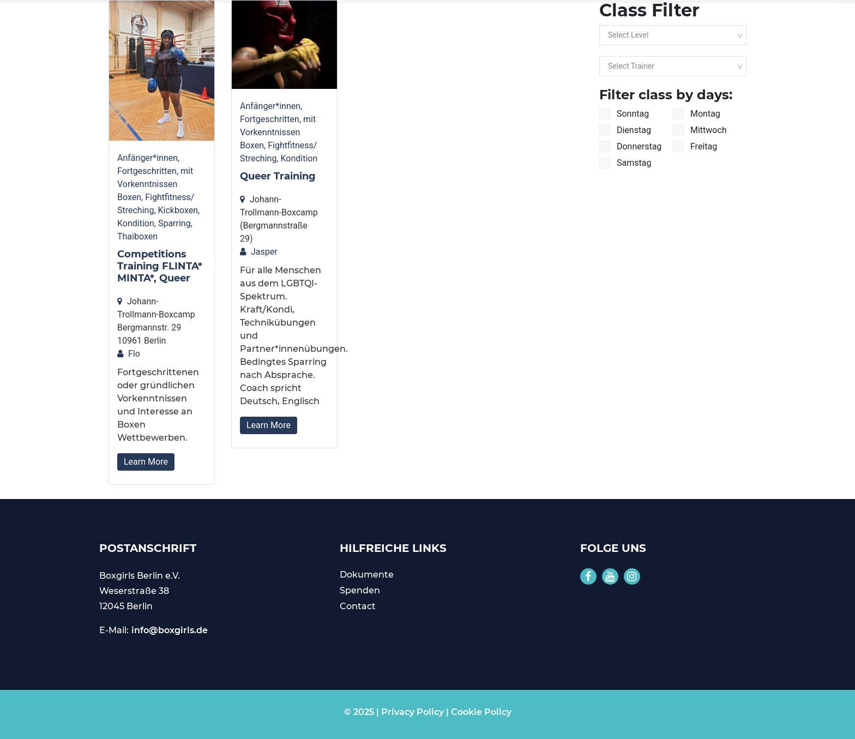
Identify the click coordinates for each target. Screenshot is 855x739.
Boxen (129, 197)
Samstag (625, 163)
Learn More (146, 461)
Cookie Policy (481, 712)
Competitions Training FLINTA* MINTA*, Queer (159, 266)
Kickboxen (178, 210)
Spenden (360, 590)
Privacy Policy (412, 712)
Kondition (135, 223)
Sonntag (624, 114)
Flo (134, 354)
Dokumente (367, 574)
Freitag (695, 146)
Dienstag (625, 130)
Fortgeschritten (147, 171)
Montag (696, 114)
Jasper (264, 252)
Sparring (174, 223)
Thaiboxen (137, 236)
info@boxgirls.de (169, 630)
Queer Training (278, 176)
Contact (358, 606)
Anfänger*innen (147, 158)
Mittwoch (700, 130)
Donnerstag (630, 146)
